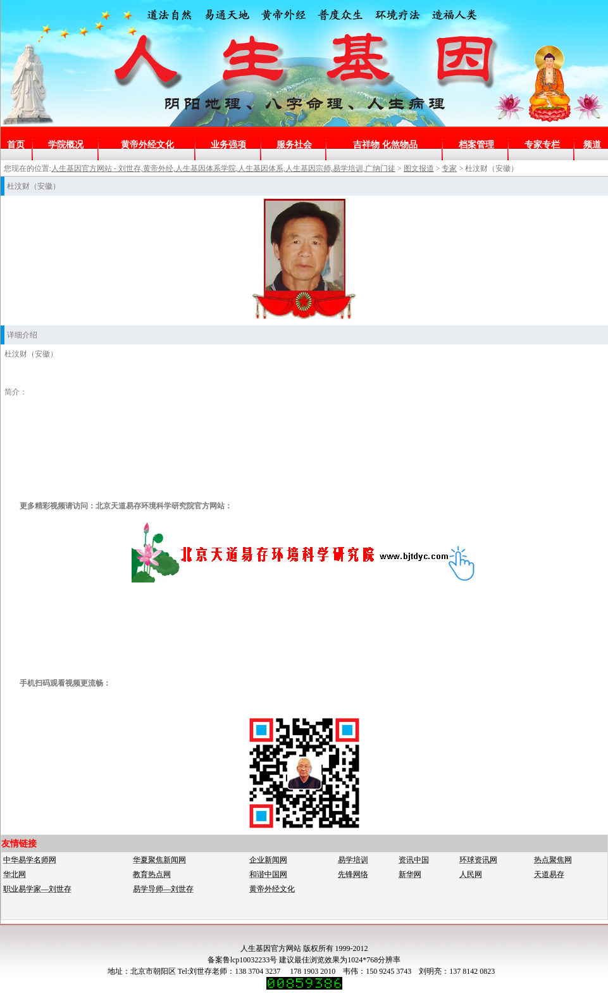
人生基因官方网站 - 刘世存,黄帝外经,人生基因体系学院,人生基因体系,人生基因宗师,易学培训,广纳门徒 (223, 168)
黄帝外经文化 (147, 144)
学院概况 (66, 144)
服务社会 (294, 144)
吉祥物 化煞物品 (385, 144)
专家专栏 (542, 144)
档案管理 (476, 144)
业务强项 (228, 144)
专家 (449, 168)
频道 (592, 144)
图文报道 (419, 168)
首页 (16, 144)
